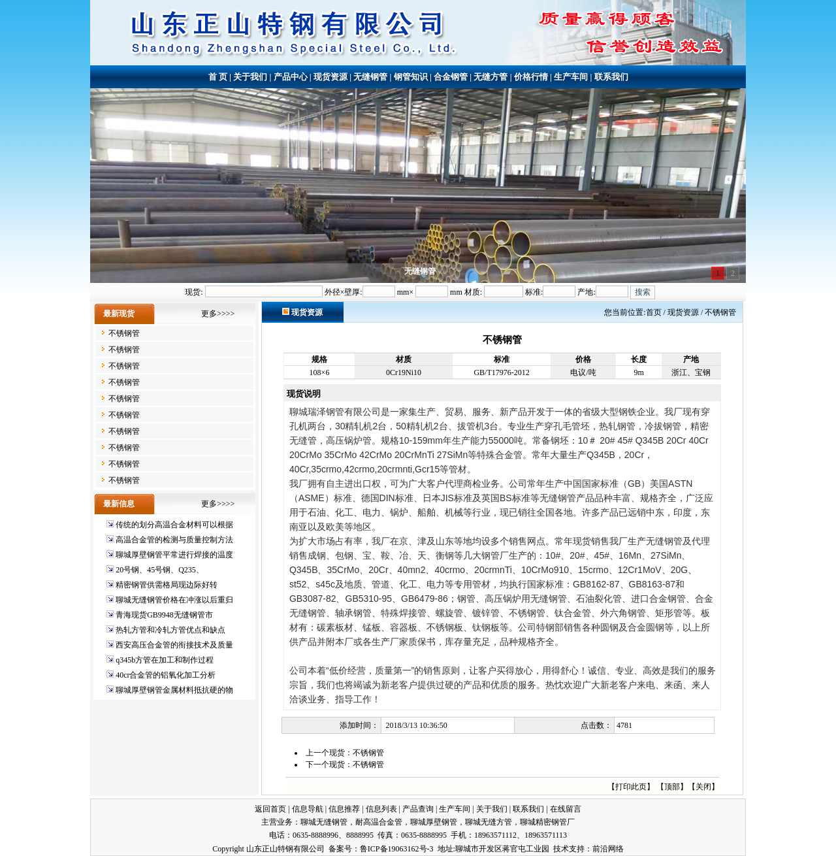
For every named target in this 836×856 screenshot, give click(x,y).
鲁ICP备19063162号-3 (397, 848)
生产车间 (571, 77)
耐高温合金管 (378, 822)
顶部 (672, 786)
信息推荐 (344, 809)
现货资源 (330, 77)
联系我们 (611, 77)
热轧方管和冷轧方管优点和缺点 (170, 629)
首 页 (217, 77)
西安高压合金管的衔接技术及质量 (174, 645)
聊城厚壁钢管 (433, 822)
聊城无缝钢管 (323, 822)
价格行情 (531, 77)
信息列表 (381, 809)
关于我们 (250, 77)
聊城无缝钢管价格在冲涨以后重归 (174, 599)
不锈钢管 (124, 333)
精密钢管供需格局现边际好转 (166, 584)
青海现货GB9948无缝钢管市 (164, 614)
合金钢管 (451, 77)
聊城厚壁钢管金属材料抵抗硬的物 (174, 690)
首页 (654, 312)
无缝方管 (490, 77)
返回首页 (270, 809)
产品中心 (291, 77)
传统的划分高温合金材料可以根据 (174, 524)
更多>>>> (217, 313)
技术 (561, 848)
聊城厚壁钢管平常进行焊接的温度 (174, 554)
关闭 (703, 786)
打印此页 (631, 786)
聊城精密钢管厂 (547, 822)
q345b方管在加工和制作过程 (165, 660)
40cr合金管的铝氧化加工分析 (166, 675)
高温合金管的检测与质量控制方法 (174, 539)
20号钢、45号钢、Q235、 (160, 569)
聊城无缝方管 (488, 822)
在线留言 (565, 809)
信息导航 (307, 809)
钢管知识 (411, 77)
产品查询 (418, 809)
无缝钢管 (370, 77)
